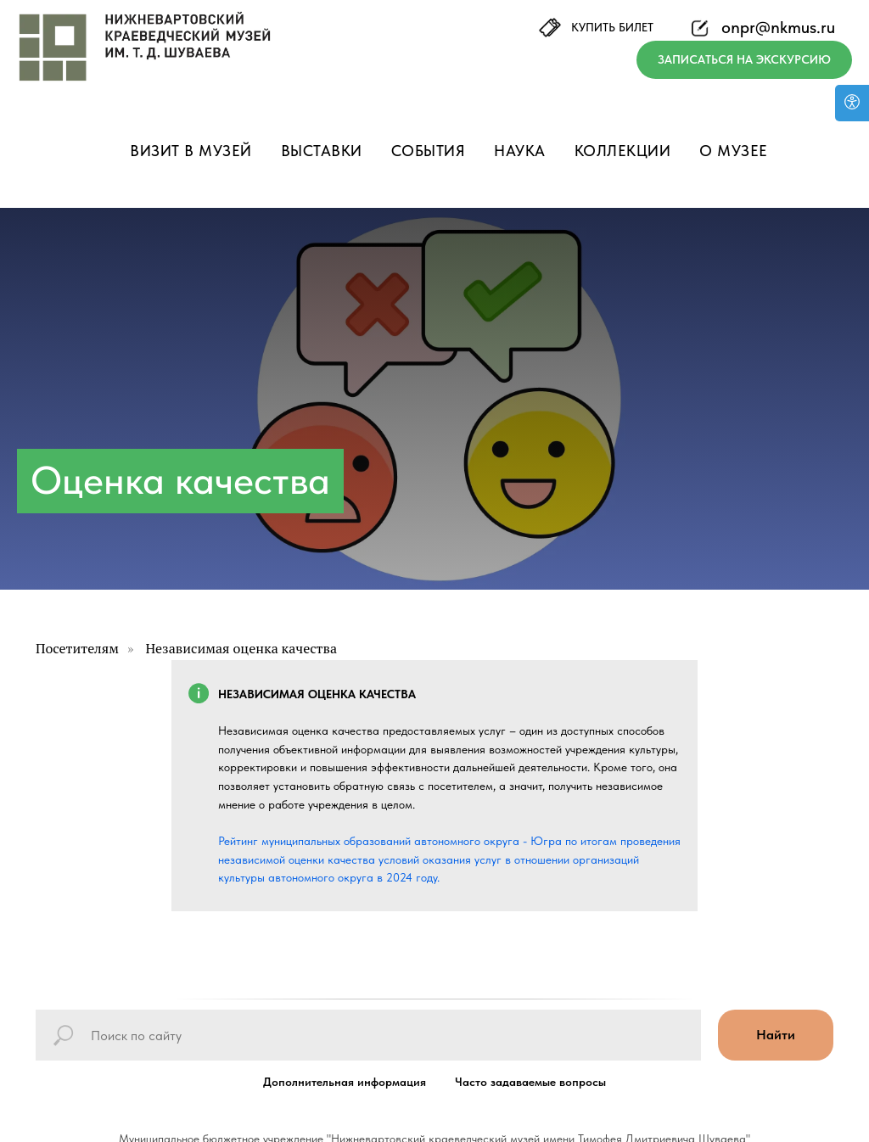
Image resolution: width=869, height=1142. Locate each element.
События (428, 151)
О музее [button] (733, 151)
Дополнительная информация (344, 1082)
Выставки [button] (321, 151)
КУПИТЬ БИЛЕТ (612, 27)
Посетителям (77, 649)
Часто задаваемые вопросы (530, 1082)
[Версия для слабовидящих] (852, 103)
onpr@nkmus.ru (778, 27)
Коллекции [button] (623, 151)
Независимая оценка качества (241, 649)
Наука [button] (520, 151)
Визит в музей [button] (191, 151)
